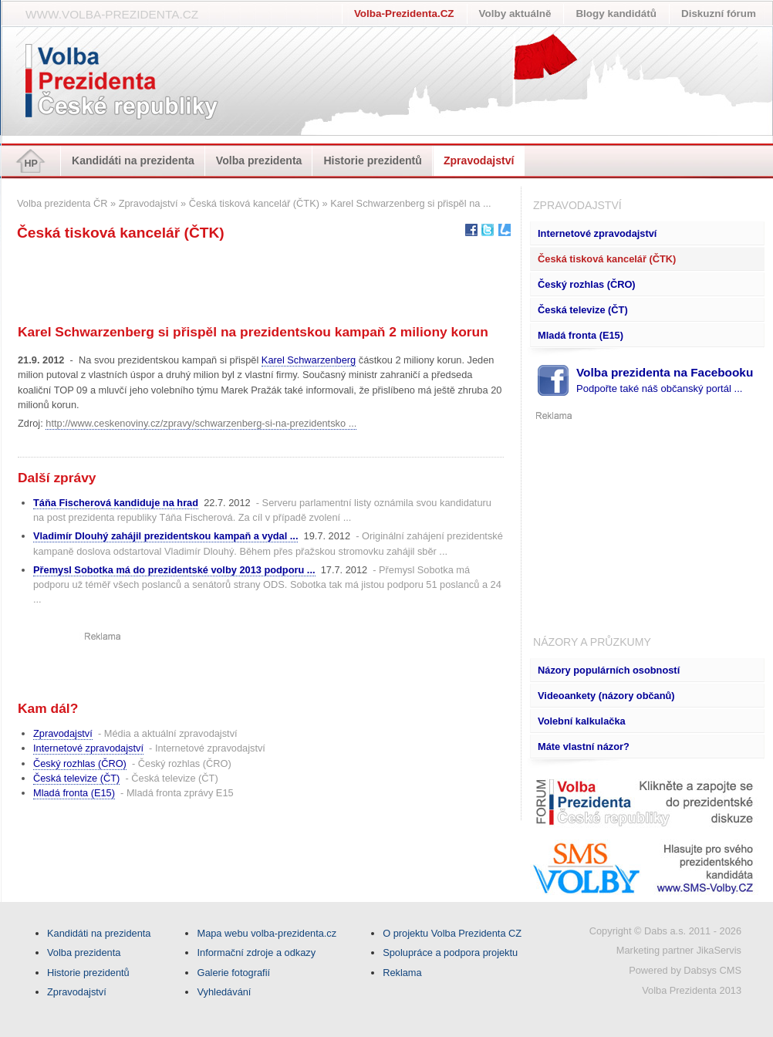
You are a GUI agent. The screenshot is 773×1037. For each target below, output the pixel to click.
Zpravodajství (479, 160)
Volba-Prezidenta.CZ (404, 13)
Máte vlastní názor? (584, 746)
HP (31, 163)
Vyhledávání (224, 992)
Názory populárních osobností (609, 670)
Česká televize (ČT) (583, 310)
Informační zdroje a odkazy (256, 952)
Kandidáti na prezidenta (133, 160)
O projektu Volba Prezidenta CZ (452, 933)
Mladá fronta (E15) (580, 335)
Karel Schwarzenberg (309, 360)
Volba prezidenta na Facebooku (664, 380)
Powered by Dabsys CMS (685, 970)
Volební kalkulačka (582, 721)
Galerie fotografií (233, 972)
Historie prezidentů (372, 160)
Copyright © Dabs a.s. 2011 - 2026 (665, 931)
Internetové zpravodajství (597, 233)
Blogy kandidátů (616, 13)
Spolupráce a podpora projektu (450, 952)
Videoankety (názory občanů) (606, 695)
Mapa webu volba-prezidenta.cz (266, 933)
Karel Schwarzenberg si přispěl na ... (410, 203)
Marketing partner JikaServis (678, 950)
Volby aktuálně (515, 13)
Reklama (402, 972)
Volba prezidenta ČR (62, 203)
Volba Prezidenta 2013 (691, 990)
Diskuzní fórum (718, 13)
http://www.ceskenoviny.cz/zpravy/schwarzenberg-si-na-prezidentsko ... (201, 423)
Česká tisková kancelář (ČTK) (607, 259)
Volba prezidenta (259, 160)
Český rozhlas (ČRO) (587, 284)
